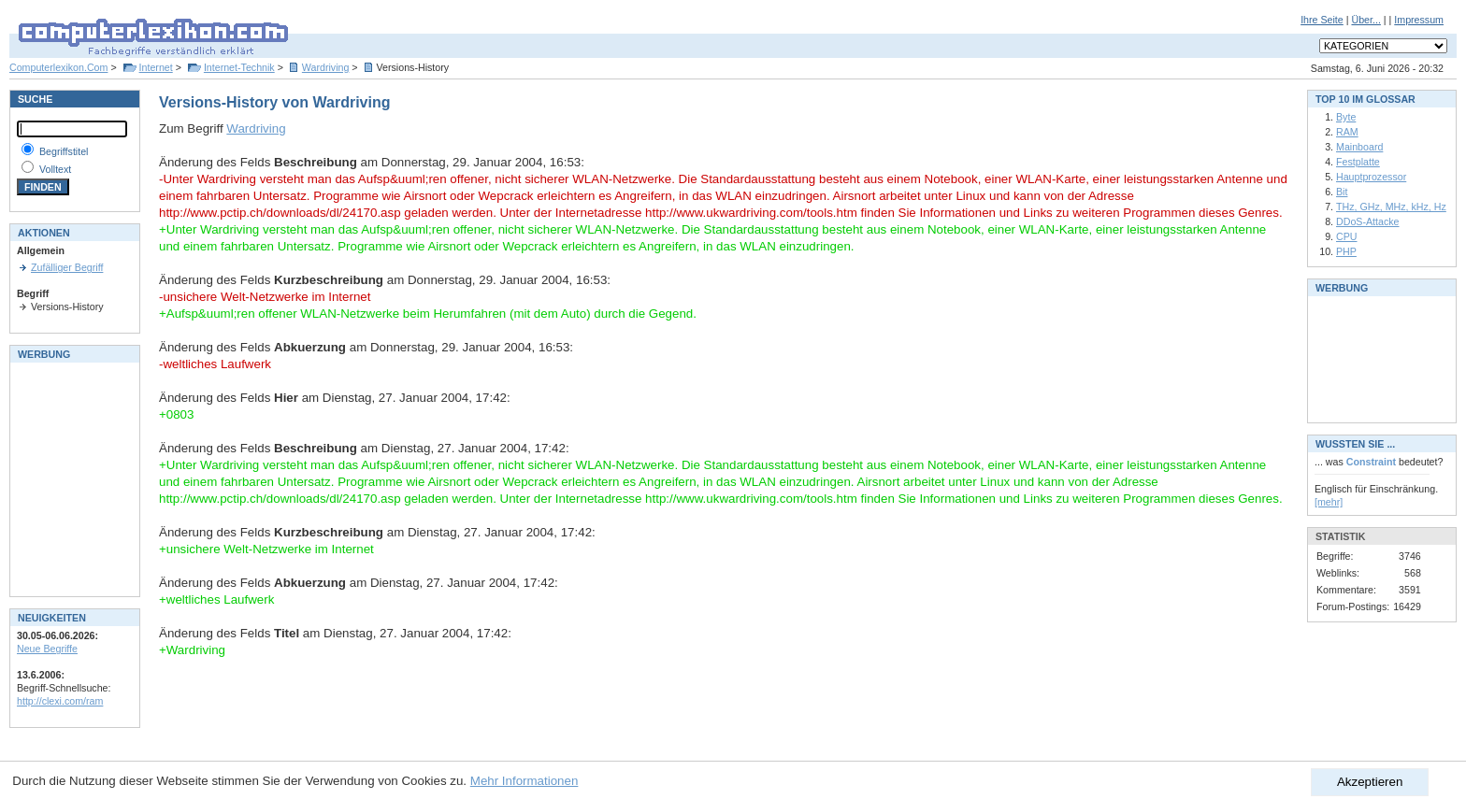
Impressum (1419, 19)
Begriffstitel (64, 151)
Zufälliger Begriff (67, 267)
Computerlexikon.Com (58, 67)
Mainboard (1359, 146)
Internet (156, 67)
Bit (1341, 191)
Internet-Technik (239, 67)
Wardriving (326, 67)
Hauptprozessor (1371, 176)
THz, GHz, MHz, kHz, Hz (1391, 206)
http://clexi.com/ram (60, 700)
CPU (1347, 236)
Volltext (55, 169)
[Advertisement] (73, 477)
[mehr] (1329, 501)
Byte (1346, 116)
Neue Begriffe (47, 648)
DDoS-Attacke (1368, 221)
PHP (1346, 251)
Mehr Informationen (524, 781)
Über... (1365, 19)
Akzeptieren (1369, 782)
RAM (1347, 131)
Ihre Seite (1322, 19)
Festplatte (1358, 161)
